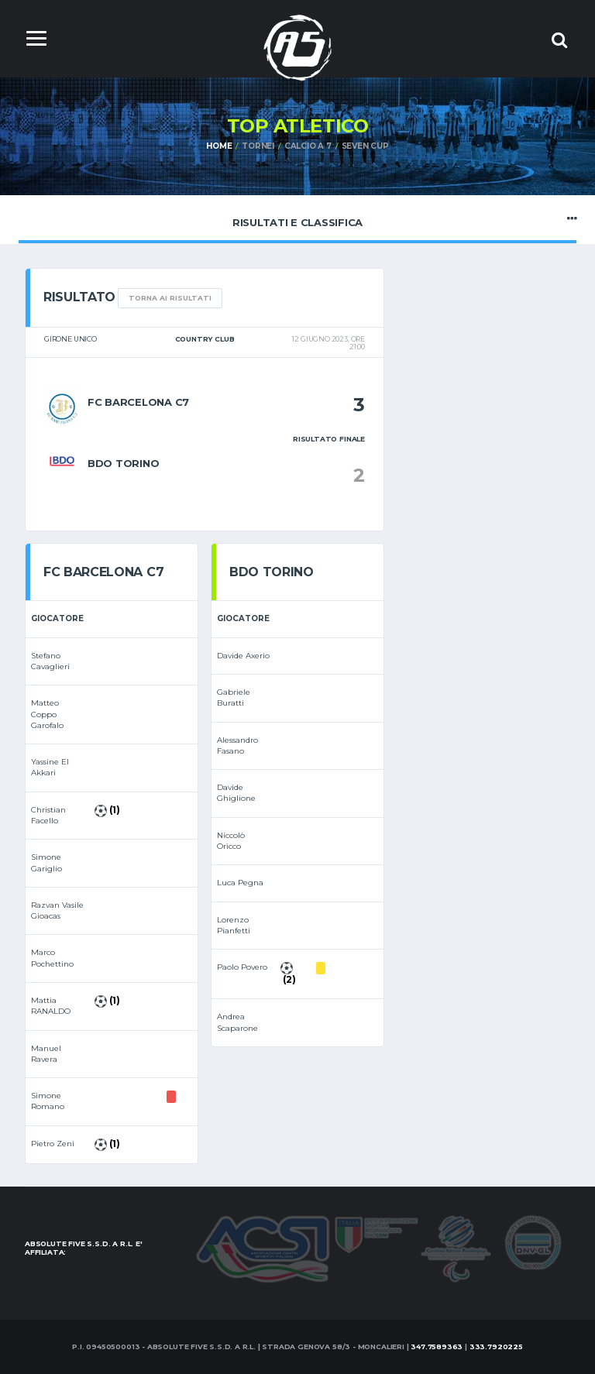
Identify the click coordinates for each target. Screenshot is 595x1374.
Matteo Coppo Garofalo (47, 714)
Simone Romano (47, 1101)
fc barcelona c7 (138, 402)
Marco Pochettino (52, 957)
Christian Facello (48, 815)
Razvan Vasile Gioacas (57, 910)
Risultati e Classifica (297, 218)
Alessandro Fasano (237, 745)
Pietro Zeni (52, 1144)
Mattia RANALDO (51, 1005)
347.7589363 (437, 1346)
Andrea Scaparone (237, 1022)
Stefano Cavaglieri (50, 661)
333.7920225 (496, 1346)
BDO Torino (123, 463)
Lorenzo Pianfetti (233, 925)
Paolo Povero (242, 967)
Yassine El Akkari (50, 767)
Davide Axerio (243, 656)
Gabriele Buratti (233, 697)
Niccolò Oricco (231, 840)
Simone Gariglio (46, 862)
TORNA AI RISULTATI (170, 298)
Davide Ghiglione (236, 792)
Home (219, 146)
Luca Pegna (240, 883)
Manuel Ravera (46, 1053)
